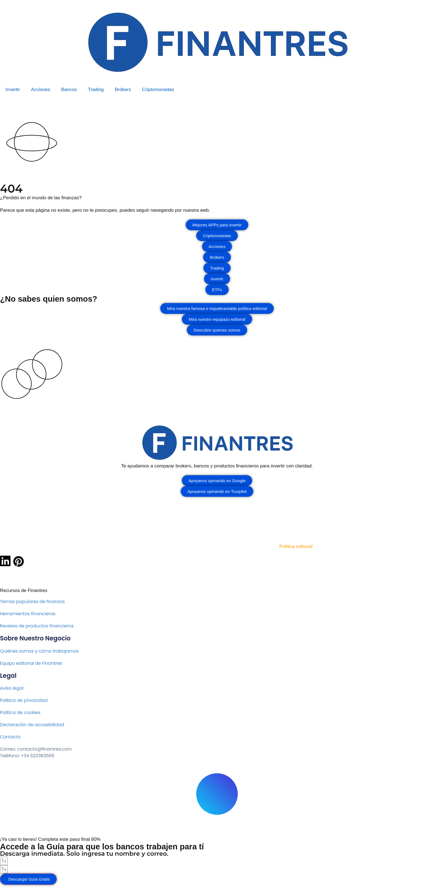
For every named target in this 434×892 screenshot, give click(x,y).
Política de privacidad (24, 700)
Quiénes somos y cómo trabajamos (39, 651)
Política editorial (295, 546)
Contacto (10, 737)
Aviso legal (12, 688)
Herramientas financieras (27, 614)
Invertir (13, 89)
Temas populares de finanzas (32, 601)
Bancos (69, 89)
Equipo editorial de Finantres (31, 663)
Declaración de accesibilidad (32, 725)
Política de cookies (20, 712)
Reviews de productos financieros (37, 626)
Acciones (40, 89)
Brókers (123, 89)
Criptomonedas (158, 89)
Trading (96, 89)
